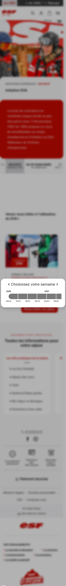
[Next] (57, 284)
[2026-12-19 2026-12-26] (32, 296)
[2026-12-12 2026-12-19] (22, 296)
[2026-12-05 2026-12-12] (13, 296)
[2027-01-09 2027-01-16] (60, 296)
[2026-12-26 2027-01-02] (41, 296)
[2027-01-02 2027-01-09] (51, 296)
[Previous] (8, 284)
